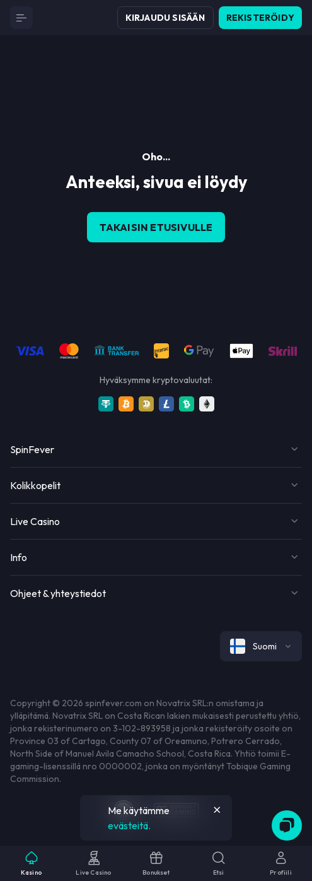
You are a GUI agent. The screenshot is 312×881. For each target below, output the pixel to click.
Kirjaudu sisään (165, 17)
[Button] (21, 17)
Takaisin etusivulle (156, 227)
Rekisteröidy (260, 17)
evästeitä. (129, 825)
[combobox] (261, 646)
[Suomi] (261, 646)
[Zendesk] (287, 825)
